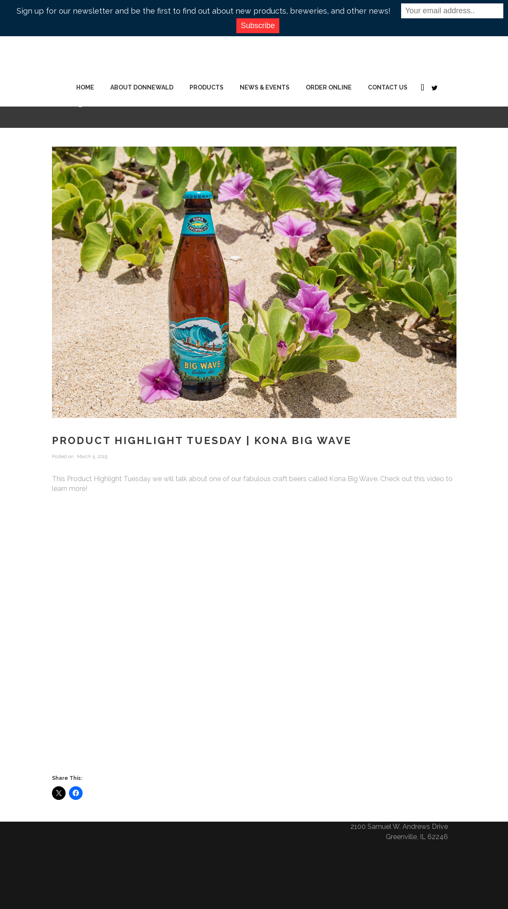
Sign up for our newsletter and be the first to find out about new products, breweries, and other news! (203, 10)
